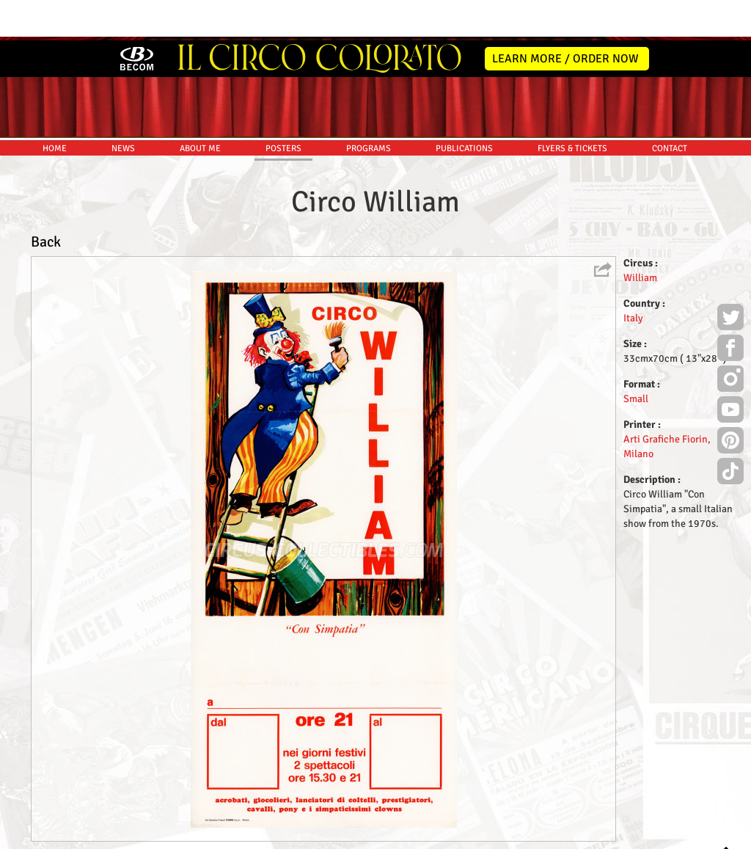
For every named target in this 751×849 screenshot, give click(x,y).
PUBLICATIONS (464, 108)
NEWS (123, 108)
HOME (55, 108)
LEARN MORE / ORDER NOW (565, 18)
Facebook (730, 309)
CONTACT (669, 108)
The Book (420, 835)
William (640, 237)
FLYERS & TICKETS (572, 108)
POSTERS (283, 108)
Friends (378, 835)
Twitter (730, 278)
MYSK (698, 831)
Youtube (730, 371)
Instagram (730, 340)
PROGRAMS (368, 108)
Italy (633, 278)
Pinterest (730, 402)
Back (46, 201)
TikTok (730, 433)
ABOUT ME (200, 108)
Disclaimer (334, 835)
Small (635, 358)
